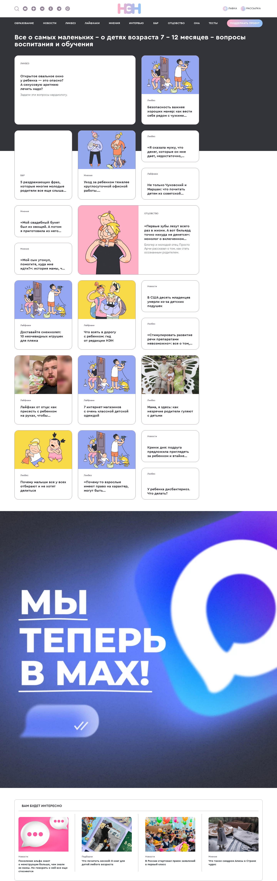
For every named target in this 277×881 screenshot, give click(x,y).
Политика (184, 754)
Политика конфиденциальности (240, 831)
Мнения (88, 175)
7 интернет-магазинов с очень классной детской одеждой (106, 411)
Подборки (87, 580)
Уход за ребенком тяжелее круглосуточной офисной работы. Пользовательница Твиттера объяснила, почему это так (106, 186)
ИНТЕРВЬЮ (136, 23)
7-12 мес (142, 702)
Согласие (183, 748)
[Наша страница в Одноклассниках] (50, 8)
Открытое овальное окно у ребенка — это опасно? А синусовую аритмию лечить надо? (41, 82)
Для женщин (23, 728)
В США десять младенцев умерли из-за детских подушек (168, 302)
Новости (152, 286)
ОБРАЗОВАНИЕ (24, 23)
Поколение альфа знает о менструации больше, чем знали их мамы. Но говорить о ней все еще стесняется (43, 589)
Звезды (75, 761)
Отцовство (151, 213)
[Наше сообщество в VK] (42, 8)
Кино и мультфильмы (85, 748)
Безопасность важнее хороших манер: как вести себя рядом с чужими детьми (169, 111)
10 (178, 616)
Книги (74, 754)
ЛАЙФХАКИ (92, 23)
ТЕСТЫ (213, 23)
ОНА (197, 23)
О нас (181, 696)
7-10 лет (142, 728)
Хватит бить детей (83, 781)
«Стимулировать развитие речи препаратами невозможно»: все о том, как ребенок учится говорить (169, 339)
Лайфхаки (152, 174)
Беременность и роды (30, 715)
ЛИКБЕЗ (70, 23)
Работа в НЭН (187, 715)
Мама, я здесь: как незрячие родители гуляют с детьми (170, 411)
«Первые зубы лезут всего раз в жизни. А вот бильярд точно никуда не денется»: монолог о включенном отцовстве (167, 232)
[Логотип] (129, 8)
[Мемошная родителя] (244, 696)
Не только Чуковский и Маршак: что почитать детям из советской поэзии (167, 189)
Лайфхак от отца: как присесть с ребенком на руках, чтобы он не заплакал (38, 411)
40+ (72, 709)
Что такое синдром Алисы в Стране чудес (232, 586)
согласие (163, 648)
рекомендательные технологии (102, 859)
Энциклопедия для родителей (91, 696)
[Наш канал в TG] (229, 696)
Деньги (75, 722)
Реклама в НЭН (188, 702)
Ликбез (24, 63)
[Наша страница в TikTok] (236, 704)
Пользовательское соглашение (239, 817)
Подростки (145, 735)
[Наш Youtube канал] (25, 8)
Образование (79, 741)
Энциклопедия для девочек (89, 774)
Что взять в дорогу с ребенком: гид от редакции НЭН (100, 336)
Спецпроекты (186, 709)
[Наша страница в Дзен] (33, 8)
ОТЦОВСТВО (176, 23)
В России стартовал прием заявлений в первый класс (170, 586)
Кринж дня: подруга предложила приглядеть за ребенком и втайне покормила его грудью (168, 452)
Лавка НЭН (185, 722)
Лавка (230, 8)
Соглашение (186, 741)
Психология (78, 735)
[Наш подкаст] (229, 713)
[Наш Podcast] (260, 704)
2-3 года (143, 715)
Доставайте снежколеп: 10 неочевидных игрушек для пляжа (41, 336)
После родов (23, 722)
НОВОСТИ (49, 23)
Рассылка (251, 8)
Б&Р (155, 23)
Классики (77, 767)
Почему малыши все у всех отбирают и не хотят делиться (43, 486)
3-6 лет (142, 722)
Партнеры (21, 761)
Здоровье (77, 728)
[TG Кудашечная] (236, 696)
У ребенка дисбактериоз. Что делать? (168, 491)
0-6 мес (142, 696)
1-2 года (142, 709)
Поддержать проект (244, 23)
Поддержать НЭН (189, 728)
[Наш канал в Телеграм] (59, 8)
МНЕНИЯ (114, 23)
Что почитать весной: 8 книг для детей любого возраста (103, 586)
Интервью (21, 748)
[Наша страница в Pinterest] (67, 8)
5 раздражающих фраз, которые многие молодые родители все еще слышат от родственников (42, 186)
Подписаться (221, 636)
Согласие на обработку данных (239, 824)
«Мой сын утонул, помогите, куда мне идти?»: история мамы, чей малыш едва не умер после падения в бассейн (43, 264)
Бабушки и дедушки (84, 715)
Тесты (18, 754)
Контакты (183, 735)
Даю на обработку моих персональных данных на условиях (188, 649)
